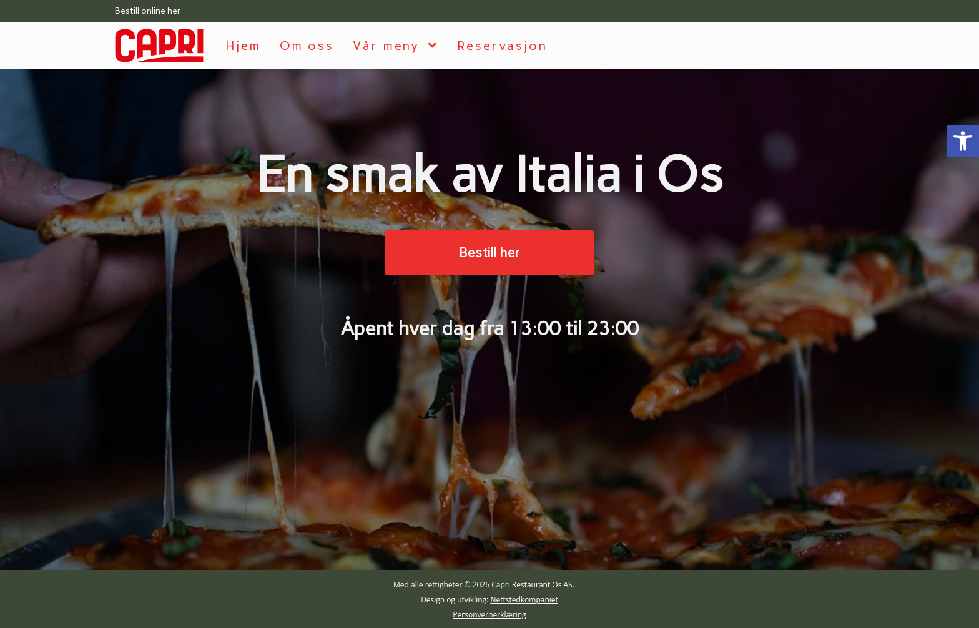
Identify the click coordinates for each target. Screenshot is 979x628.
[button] (489, 253)
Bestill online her (148, 11)
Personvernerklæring (489, 614)
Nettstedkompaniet (524, 599)
